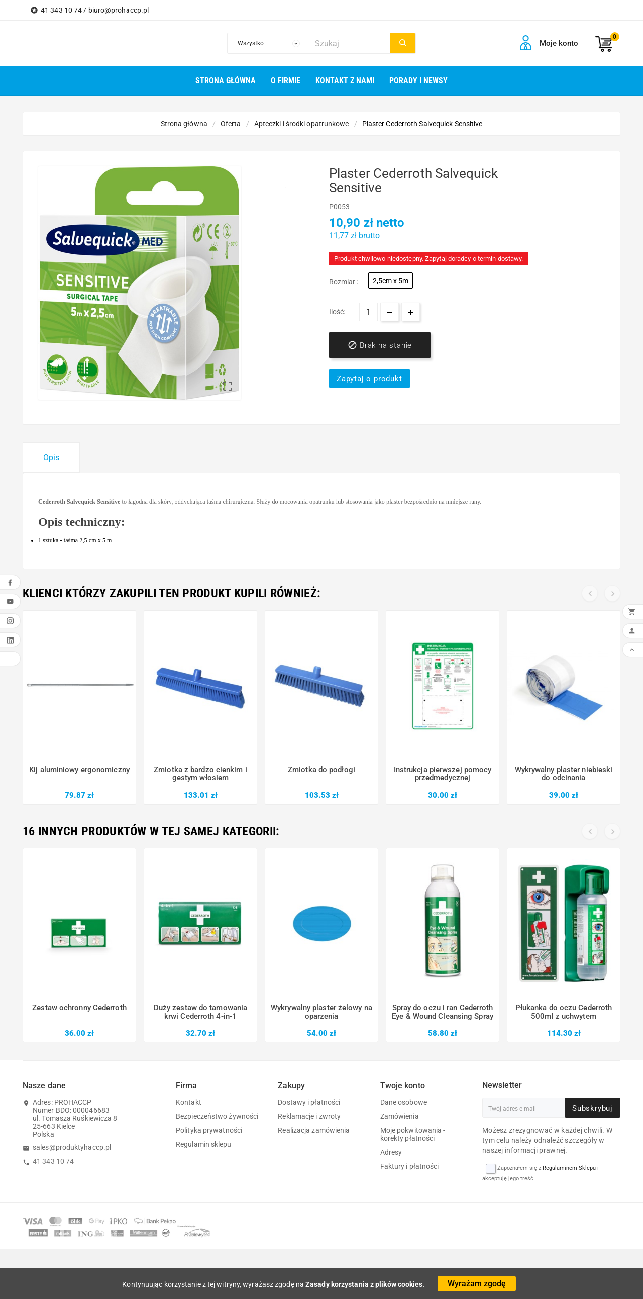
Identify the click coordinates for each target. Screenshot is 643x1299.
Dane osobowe (403, 1102)
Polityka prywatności (209, 1130)
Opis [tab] (51, 457)
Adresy (391, 1152)
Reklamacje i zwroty (309, 1116)
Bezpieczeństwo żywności (217, 1116)
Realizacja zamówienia (314, 1130)
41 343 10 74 (53, 1161)
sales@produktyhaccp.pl (72, 1147)
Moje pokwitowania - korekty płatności (413, 1134)
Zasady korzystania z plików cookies (364, 1284)
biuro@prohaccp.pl (118, 10)
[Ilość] (368, 312)
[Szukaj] (350, 43)
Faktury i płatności (409, 1166)
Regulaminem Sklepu (569, 1168)
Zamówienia (399, 1116)
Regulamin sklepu (204, 1144)
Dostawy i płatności (309, 1102)
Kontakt (188, 1102)
